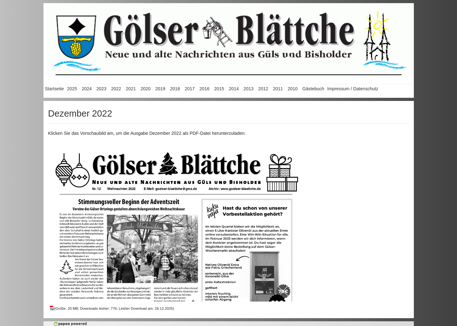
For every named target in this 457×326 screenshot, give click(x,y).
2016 (204, 88)
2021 (131, 88)
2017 (190, 88)
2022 (116, 88)
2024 (87, 88)
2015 (219, 88)
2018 (175, 88)
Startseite (54, 88)
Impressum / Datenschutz (352, 88)
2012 (263, 88)
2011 (278, 88)
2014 (234, 88)
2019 (160, 88)
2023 (101, 88)
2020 (145, 88)
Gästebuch (313, 88)
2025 (72, 88)
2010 (293, 88)
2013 (248, 88)
